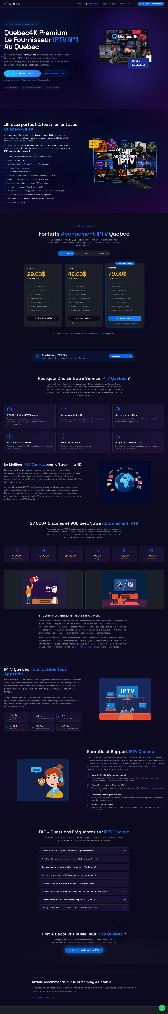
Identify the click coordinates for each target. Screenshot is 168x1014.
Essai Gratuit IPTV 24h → (55, 74)
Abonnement (76, 4)
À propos (112, 4)
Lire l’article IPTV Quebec (43, 997)
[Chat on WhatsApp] (162, 1008)
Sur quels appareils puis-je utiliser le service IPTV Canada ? (84, 867)
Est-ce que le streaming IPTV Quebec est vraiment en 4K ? (84, 875)
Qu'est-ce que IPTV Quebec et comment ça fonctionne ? (84, 850)
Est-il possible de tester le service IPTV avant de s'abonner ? (84, 908)
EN (131, 4)
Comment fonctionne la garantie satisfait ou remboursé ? (84, 883)
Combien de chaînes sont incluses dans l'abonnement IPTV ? (84, 859)
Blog (104, 4)
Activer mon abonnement (150, 4)
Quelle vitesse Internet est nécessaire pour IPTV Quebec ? (84, 899)
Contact (122, 4)
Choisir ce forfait (43, 318)
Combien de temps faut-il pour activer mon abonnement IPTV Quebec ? (84, 891)
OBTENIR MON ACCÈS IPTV (22, 73)
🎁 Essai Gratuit (92, 4)
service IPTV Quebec (81, 647)
